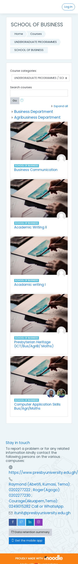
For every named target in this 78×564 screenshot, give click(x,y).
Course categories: (23, 71)
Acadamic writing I (30, 284)
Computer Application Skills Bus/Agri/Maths (37, 406)
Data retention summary (30, 532)
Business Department (33, 111)
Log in (68, 7)
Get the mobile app (26, 540)
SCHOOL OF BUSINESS (29, 50)
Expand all (61, 106)
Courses (36, 34)
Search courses (21, 87)
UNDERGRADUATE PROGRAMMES (35, 42)
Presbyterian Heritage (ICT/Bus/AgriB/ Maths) (34, 344)
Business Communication (35, 169)
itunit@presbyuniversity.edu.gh (42, 513)
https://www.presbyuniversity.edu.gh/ (43, 472)
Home (19, 34)
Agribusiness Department (37, 117)
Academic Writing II (30, 227)
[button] (22, 100)
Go (15, 100)
